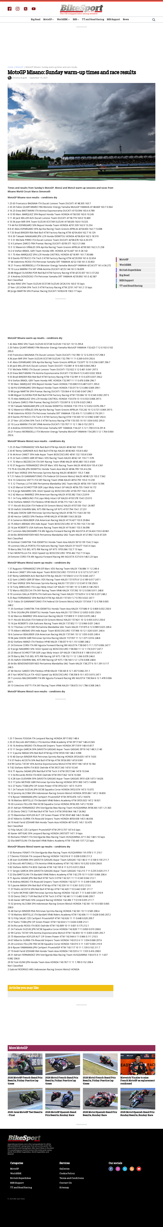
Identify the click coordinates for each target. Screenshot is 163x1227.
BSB (76, 19)
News (126, 19)
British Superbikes (130, 270)
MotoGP (48, 19)
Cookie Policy (67, 1200)
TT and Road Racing (93, 19)
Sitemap (64, 1214)
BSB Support (113, 19)
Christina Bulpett (19, 77)
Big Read (35, 19)
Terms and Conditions (71, 1205)
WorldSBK (63, 19)
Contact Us (65, 1210)
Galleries (64, 1196)
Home (10, 67)
